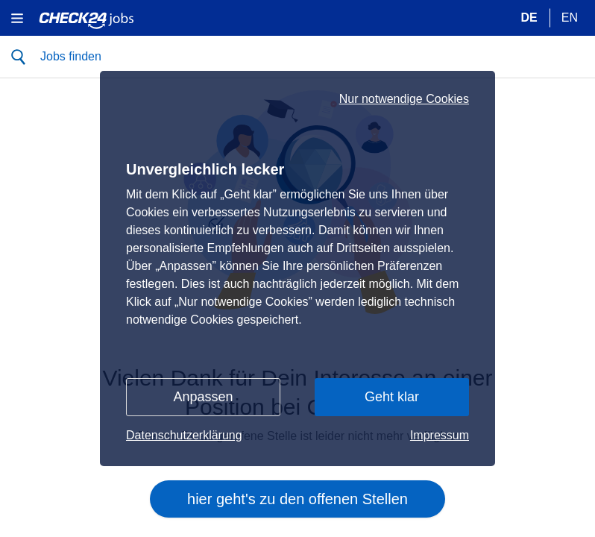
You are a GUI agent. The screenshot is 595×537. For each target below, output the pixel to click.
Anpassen (203, 396)
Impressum (439, 435)
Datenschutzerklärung (184, 435)
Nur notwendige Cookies (404, 99)
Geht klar (392, 396)
